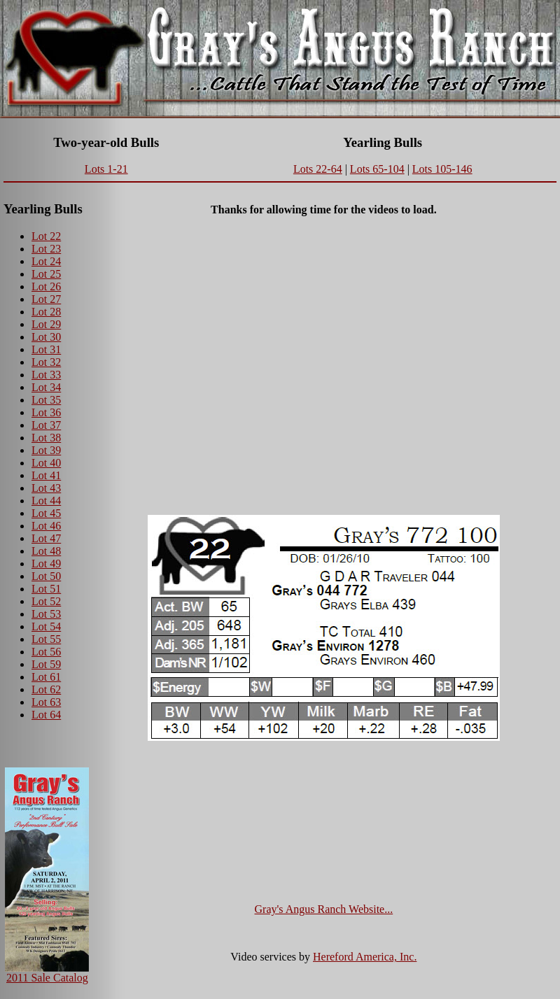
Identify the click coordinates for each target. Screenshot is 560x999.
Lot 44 (46, 500)
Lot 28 (46, 312)
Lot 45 (46, 513)
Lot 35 (46, 400)
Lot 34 (46, 387)
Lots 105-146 (442, 169)
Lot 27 (46, 299)
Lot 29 (46, 324)
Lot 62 (46, 689)
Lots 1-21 (106, 169)
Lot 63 (46, 702)
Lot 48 (46, 551)
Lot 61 (46, 677)
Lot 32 (46, 362)
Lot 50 (46, 576)
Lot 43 (46, 488)
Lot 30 (46, 337)
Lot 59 (46, 664)
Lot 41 (46, 475)
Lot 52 (46, 601)
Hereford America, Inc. (364, 957)
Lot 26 (46, 286)
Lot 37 (46, 425)
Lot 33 (46, 375)
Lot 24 (46, 261)
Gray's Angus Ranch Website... (324, 909)
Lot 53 (46, 614)
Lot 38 (46, 438)
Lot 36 (46, 412)
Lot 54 (46, 626)
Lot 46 (46, 526)
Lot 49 (46, 563)
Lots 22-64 (317, 169)
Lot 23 (46, 249)
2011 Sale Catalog (47, 978)
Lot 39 (46, 450)
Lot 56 (46, 652)
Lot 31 (46, 349)
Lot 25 (46, 274)
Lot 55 (46, 639)
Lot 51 (46, 589)
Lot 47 (46, 538)
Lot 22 (46, 236)
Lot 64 (46, 715)
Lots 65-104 (377, 169)
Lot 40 (46, 463)
